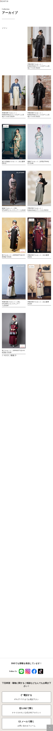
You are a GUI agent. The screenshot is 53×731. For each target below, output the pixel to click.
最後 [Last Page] (13, 355)
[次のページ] (10, 355)
